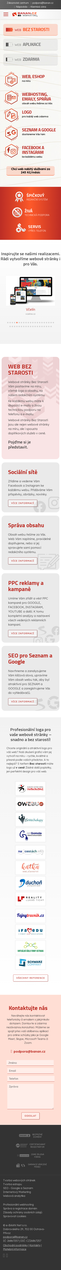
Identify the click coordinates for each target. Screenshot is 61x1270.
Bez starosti (32, 29)
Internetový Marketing (17, 1192)
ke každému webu (40, 151)
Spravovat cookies (14, 1216)
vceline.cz (30, 314)
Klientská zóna (38, 6)
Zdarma (27, 59)
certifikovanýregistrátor (37, 1145)
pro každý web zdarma (40, 113)
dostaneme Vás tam (40, 131)
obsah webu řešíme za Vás (40, 98)
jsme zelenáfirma (37, 1155)
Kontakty (35, 1245)
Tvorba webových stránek (19, 1180)
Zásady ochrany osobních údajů (22, 1212)
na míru (40, 77)
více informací (22, 503)
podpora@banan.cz (42, 2)
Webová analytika (14, 1195)
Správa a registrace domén (20, 1208)
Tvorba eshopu (12, 1184)
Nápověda (21, 6)
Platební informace (14, 1249)
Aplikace (28, 44)
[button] (7, 322)
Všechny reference (30, 978)
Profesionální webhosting (18, 1204)
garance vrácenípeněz (37, 1165)
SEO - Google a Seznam (18, 1188)
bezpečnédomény (37, 1135)
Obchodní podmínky (15, 1245)
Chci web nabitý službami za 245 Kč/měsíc (30, 170)
